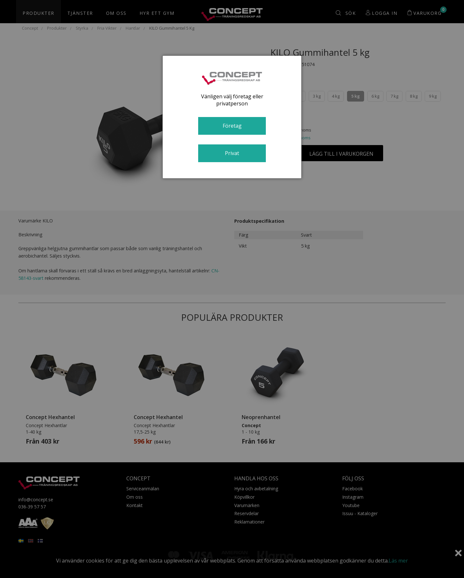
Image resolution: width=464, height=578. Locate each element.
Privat (232, 153)
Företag (232, 125)
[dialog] (232, 117)
